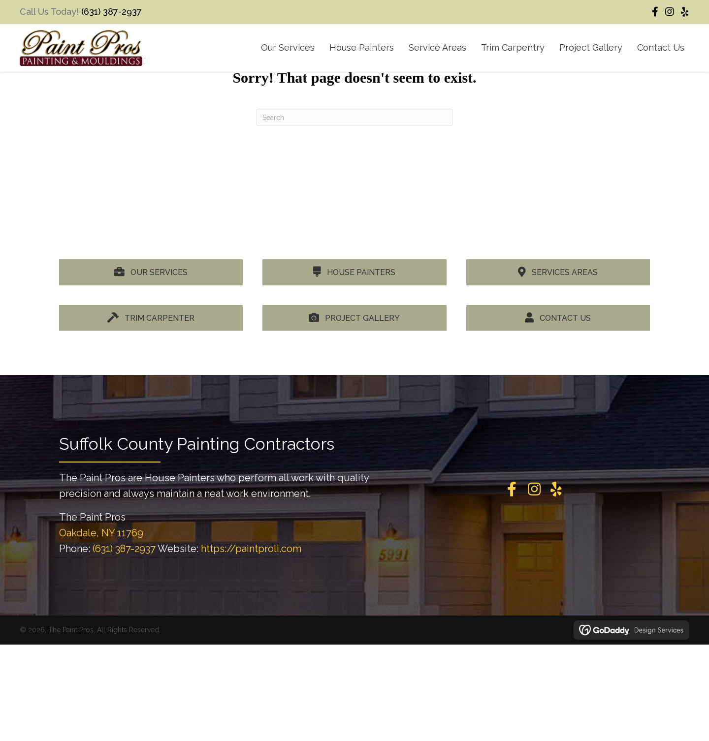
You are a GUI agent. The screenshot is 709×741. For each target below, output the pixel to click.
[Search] (354, 117)
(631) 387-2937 (111, 11)
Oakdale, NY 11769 (101, 533)
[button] (655, 12)
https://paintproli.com (251, 549)
